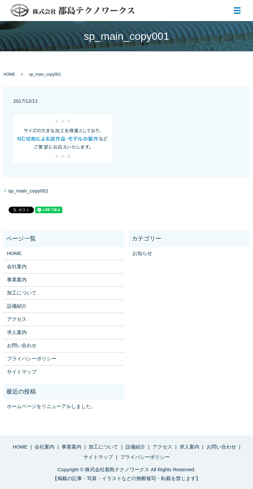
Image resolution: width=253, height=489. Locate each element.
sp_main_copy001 (28, 190)
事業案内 (17, 279)
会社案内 (17, 266)
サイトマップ (22, 371)
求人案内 (17, 332)
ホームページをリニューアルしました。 (51, 406)
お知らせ (142, 253)
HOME (9, 74)
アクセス (17, 319)
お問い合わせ (22, 345)
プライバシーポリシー (31, 358)
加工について (22, 293)
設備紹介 (17, 306)
